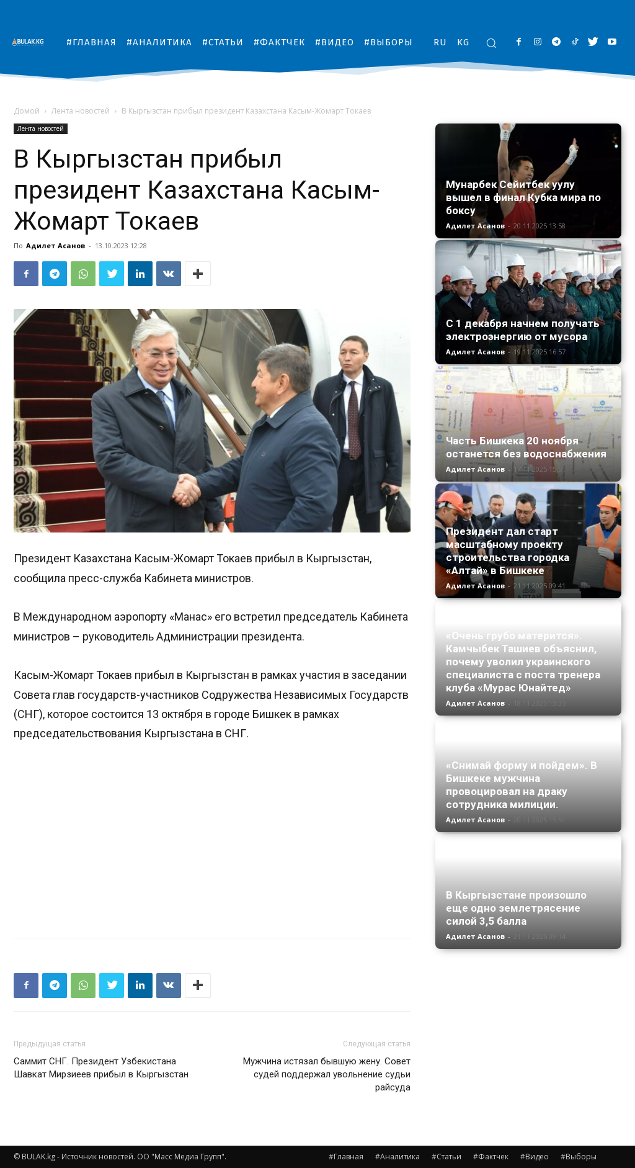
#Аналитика (397, 1156)
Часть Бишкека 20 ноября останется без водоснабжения (526, 447)
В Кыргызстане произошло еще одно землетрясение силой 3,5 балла (516, 908)
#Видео (534, 1156)
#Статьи (446, 1156)
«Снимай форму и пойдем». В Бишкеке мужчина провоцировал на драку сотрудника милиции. (521, 785)
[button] (491, 43)
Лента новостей (80, 111)
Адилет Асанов (55, 245)
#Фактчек (490, 1156)
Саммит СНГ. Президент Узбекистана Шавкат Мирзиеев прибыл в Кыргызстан (102, 1068)
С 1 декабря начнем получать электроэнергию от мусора (523, 330)
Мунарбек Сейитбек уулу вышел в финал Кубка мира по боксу (523, 197)
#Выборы (579, 1156)
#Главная (346, 1156)
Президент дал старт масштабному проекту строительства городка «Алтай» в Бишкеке (507, 551)
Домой (27, 111)
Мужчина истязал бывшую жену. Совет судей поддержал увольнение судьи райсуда (327, 1074)
